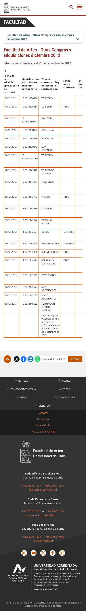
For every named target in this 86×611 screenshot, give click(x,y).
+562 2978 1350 (54, 485)
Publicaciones (64, 397)
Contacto (43, 413)
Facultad (15, 22)
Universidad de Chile (46, 602)
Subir (7, 359)
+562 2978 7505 (31, 536)
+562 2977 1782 (31, 511)
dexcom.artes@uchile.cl (43, 489)
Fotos (64, 389)
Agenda (64, 380)
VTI (32, 602)
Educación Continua (21, 389)
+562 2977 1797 (54, 511)
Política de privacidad (43, 431)
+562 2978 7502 (54, 536)
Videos (21, 397)
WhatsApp (37, 359)
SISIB (26, 602)
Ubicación (43, 419)
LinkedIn (30, 359)
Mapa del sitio (43, 425)
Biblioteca (43, 405)
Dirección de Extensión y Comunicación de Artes (53, 604)
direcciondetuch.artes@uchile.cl (43, 515)
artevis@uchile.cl (43, 540)
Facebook (23, 359)
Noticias (21, 380)
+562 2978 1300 (31, 485)
